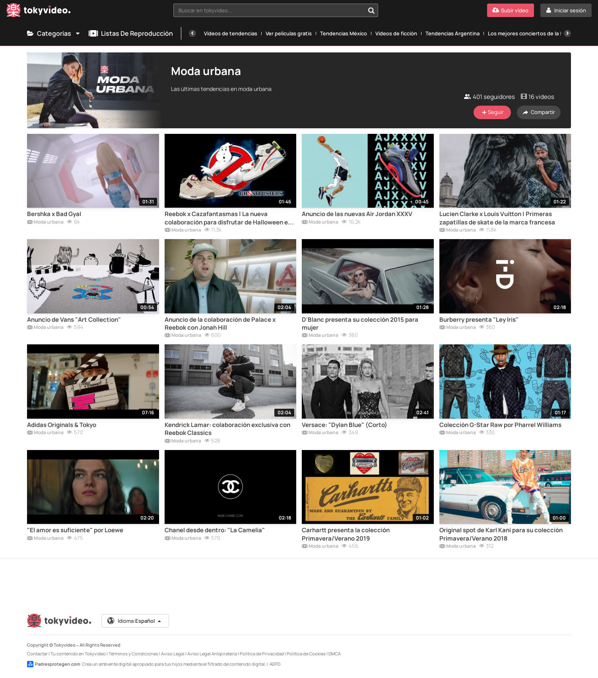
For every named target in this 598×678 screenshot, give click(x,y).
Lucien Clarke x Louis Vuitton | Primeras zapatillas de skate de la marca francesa (497, 218)
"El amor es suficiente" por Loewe (75, 530)
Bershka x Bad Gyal (54, 214)
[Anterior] (192, 33)
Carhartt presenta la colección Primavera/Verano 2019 (346, 534)
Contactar (37, 654)
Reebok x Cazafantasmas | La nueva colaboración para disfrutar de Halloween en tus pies (228, 218)
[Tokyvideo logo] (38, 11)
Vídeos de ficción (396, 33)
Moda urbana (45, 222)
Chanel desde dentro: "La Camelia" (215, 530)
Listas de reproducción (131, 33)
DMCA (334, 654)
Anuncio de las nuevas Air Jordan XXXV (357, 214)
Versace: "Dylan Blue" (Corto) (344, 425)
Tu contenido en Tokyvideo (78, 654)
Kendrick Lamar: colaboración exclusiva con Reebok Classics (227, 429)
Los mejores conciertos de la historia (533, 33)
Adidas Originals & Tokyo (61, 425)
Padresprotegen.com (53, 664)
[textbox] (269, 10)
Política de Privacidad (262, 654)
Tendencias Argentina (452, 33)
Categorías (54, 33)
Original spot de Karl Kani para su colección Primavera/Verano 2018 (501, 534)
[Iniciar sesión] (566, 10)
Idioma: (134, 620)
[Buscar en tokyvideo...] (371, 10)
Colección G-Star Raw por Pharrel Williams (500, 425)
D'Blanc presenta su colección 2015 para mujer (360, 324)
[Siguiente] (567, 33)
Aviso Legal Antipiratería (212, 654)
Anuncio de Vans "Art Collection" (74, 320)
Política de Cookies (306, 654)
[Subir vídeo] (510, 10)
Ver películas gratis (289, 33)
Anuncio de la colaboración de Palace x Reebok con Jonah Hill (220, 324)
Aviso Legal (172, 654)
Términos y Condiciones (133, 654)
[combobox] (275, 10)
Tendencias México (343, 33)
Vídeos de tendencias (230, 33)
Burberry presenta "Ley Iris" (478, 320)
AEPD (275, 664)
